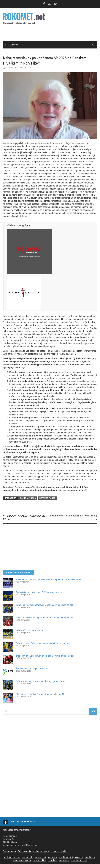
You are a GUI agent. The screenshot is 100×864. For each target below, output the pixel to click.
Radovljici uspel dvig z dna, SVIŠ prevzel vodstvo (39, 592)
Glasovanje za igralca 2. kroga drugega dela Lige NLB (41, 694)
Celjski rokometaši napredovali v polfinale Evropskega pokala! (45, 605)
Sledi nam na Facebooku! (23, 821)
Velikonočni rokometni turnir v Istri (31, 630)
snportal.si (52, 857)
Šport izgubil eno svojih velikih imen (32, 668)
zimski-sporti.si (66, 857)
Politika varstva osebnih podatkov (33, 851)
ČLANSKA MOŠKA (28, 498)
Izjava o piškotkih (59, 851)
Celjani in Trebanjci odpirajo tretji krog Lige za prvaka (40, 681)
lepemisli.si (64, 860)
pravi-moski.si (39, 860)
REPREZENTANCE (47, 498)
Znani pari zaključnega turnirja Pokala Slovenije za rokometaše (45, 656)
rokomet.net (40, 857)
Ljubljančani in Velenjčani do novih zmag (73, 515)
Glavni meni (13, 44)
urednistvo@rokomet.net (19, 830)
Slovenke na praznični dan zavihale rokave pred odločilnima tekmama (48, 579)
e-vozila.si (52, 860)
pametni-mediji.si (79, 860)
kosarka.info (27, 857)
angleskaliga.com (12, 857)
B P (29, 67)
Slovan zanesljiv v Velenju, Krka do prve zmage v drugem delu (45, 617)
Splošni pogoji (9, 851)
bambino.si (90, 857)
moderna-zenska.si (22, 860)
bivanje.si (79, 857)
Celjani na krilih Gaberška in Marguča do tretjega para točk (43, 643)
